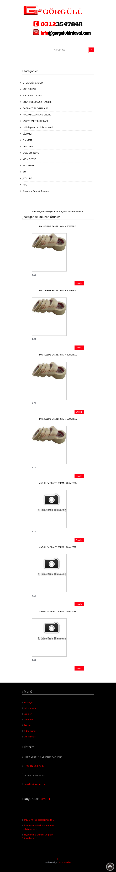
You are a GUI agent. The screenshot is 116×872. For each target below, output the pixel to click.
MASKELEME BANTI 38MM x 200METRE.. (58, 547)
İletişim (27, 725)
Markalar (28, 719)
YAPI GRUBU (29, 89)
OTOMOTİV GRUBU (33, 82)
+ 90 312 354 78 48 (34, 765)
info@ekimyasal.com (35, 784)
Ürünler (28, 713)
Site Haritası (30, 736)
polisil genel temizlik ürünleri (38, 127)
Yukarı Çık (110, 867)
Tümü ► (45, 799)
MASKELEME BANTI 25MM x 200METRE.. (58, 483)
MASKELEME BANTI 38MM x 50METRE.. (58, 354)
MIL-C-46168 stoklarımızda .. (39, 820)
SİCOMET (27, 133)
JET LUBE (27, 178)
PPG (25, 184)
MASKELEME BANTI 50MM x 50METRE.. (58, 418)
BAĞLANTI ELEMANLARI (35, 108)
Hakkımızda (30, 708)
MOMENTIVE (29, 159)
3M (24, 171)
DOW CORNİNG (31, 152)
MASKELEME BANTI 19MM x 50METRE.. (58, 226)
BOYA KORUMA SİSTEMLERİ (37, 101)
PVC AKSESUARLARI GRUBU (37, 114)
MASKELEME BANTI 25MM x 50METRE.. (58, 290)
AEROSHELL (29, 146)
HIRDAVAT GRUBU (32, 95)
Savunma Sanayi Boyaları (36, 191)
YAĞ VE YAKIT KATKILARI (35, 121)
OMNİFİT (27, 140)
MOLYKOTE (28, 165)
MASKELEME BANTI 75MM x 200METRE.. (58, 611)
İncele (79, 283)
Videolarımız (30, 730)
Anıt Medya (65, 862)
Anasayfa (28, 702)
